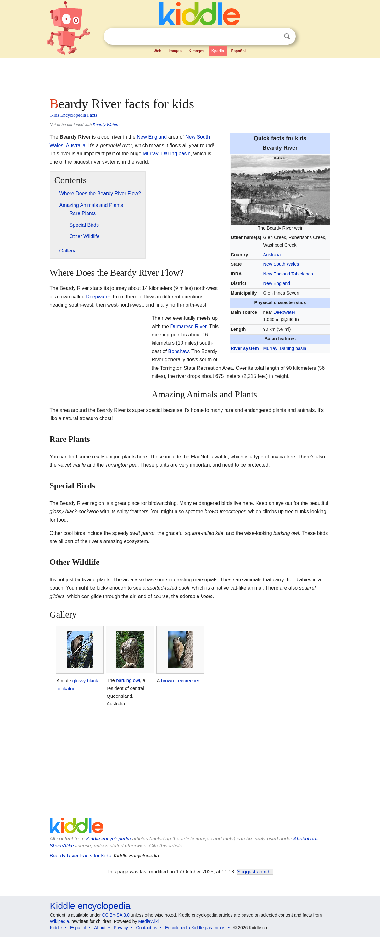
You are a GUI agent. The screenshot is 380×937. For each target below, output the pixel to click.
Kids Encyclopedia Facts (73, 115)
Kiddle (56, 927)
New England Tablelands (288, 273)
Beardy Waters (106, 124)
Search (286, 36)
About (100, 927)
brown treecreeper (180, 680)
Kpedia (217, 51)
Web (157, 51)
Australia (272, 254)
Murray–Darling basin (284, 348)
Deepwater (284, 312)
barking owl (128, 680)
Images (175, 51)
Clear (274, 36)
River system (245, 348)
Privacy (121, 927)
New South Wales (281, 264)
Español (238, 51)
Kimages (196, 51)
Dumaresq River (188, 326)
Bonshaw (178, 351)
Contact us (146, 927)
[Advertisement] (190, 75)
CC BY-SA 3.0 (115, 915)
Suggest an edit (254, 871)
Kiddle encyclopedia (108, 838)
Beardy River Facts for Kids (80, 855)
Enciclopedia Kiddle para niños (195, 927)
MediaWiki (148, 921)
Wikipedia (59, 921)
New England (276, 283)
